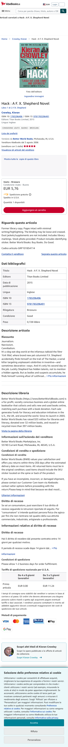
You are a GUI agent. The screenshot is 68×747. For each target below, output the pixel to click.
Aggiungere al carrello (34, 209)
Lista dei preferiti (10, 133)
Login (55, 4)
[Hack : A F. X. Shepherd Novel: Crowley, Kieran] (34, 65)
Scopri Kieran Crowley (30, 657)
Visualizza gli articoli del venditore (18, 150)
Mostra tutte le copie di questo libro (21, 159)
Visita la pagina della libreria (17, 430)
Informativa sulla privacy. (46, 717)
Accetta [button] (34, 722)
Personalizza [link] (34, 739)
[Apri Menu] (7, 11)
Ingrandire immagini (34, 96)
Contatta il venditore (13, 254)
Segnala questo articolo (53, 254)
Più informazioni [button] (57, 375)
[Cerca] (63, 11)
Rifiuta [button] (34, 731)
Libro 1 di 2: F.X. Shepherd (14, 107)
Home (4, 39)
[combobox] (38, 11)
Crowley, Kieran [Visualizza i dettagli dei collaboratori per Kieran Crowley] (19, 39)
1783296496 (16, 116)
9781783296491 (36, 303)
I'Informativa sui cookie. (41, 711)
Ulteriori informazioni (13, 495)
